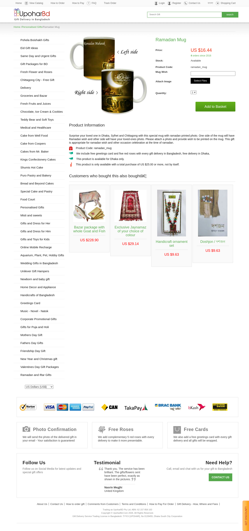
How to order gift (75, 504)
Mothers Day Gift (31, 335)
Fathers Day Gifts (31, 343)
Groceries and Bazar (33, 95)
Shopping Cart (228, 3)
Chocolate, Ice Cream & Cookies (41, 111)
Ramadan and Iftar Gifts (35, 375)
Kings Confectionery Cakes (38, 159)
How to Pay (78, 3)
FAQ (94, 3)
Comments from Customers (103, 504)
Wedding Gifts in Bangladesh (39, 263)
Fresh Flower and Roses (36, 72)
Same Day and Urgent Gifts (38, 56)
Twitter (38, 481)
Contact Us (194, 3)
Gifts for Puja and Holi (34, 327)
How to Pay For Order (161, 504)
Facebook (27, 481)
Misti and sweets (31, 215)
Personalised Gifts (32, 26)
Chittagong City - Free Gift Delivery (37, 83)
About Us (42, 504)
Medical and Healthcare (35, 127)
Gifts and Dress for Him (35, 231)
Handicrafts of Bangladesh (37, 295)
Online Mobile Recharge (36, 247)
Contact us (220, 477)
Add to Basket (215, 107)
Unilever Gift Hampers (34, 271)
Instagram (72, 481)
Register (176, 3)
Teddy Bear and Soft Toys (37, 119)
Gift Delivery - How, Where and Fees (197, 504)
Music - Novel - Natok (34, 311)
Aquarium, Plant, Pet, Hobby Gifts (42, 255)
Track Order (110, 3)
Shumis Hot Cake (31, 167)
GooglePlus (50, 481)
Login (162, 3)
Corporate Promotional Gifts (38, 319)
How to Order (58, 3)
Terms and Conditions (134, 504)
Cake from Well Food (34, 135)
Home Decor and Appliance (38, 287)
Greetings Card (30, 303)
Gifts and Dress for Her (35, 223)
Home (19, 3)
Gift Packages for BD (34, 64)
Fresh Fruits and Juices (35, 103)
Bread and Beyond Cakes (37, 183)
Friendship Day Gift (32, 351)
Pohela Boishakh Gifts (34, 40)
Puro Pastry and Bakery (35, 175)
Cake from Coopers (33, 143)
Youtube (61, 481)
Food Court (27, 199)
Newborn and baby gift (35, 279)
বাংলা (210, 3)
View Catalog (36, 3)
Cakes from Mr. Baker (34, 151)
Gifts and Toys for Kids (35, 239)
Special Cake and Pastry (36, 191)
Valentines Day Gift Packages (39, 367)
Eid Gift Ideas (29, 48)
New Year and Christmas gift (38, 359)
